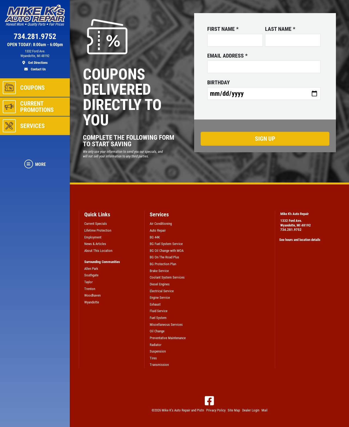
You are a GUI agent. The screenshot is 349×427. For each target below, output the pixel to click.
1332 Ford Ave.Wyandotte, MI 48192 (295, 223)
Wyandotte (91, 302)
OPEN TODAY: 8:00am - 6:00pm (35, 45)
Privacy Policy (215, 410)
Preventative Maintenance (168, 338)
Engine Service (160, 297)
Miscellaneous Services (166, 325)
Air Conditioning (161, 224)
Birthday (218, 82)
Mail (264, 410)
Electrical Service (162, 291)
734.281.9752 (291, 230)
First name (223, 29)
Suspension (158, 351)
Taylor (88, 282)
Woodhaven (92, 295)
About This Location (98, 251)
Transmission (159, 365)
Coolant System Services (167, 277)
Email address (227, 55)
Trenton (89, 289)
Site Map (234, 410)
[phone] (34, 38)
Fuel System (158, 318)
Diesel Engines (160, 284)
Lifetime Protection (97, 230)
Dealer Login (250, 410)
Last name (280, 29)
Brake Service (159, 271)
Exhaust (155, 304)
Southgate (91, 275)
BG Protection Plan (163, 264)
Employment (92, 237)
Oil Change (157, 331)
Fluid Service (158, 311)
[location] (34, 57)
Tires (153, 358)
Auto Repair (158, 230)
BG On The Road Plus (164, 257)
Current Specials (95, 224)
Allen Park (91, 269)
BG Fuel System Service (166, 244)
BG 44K (155, 237)
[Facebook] (209, 401)
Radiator (155, 345)
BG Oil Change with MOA (166, 251)
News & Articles (95, 244)
